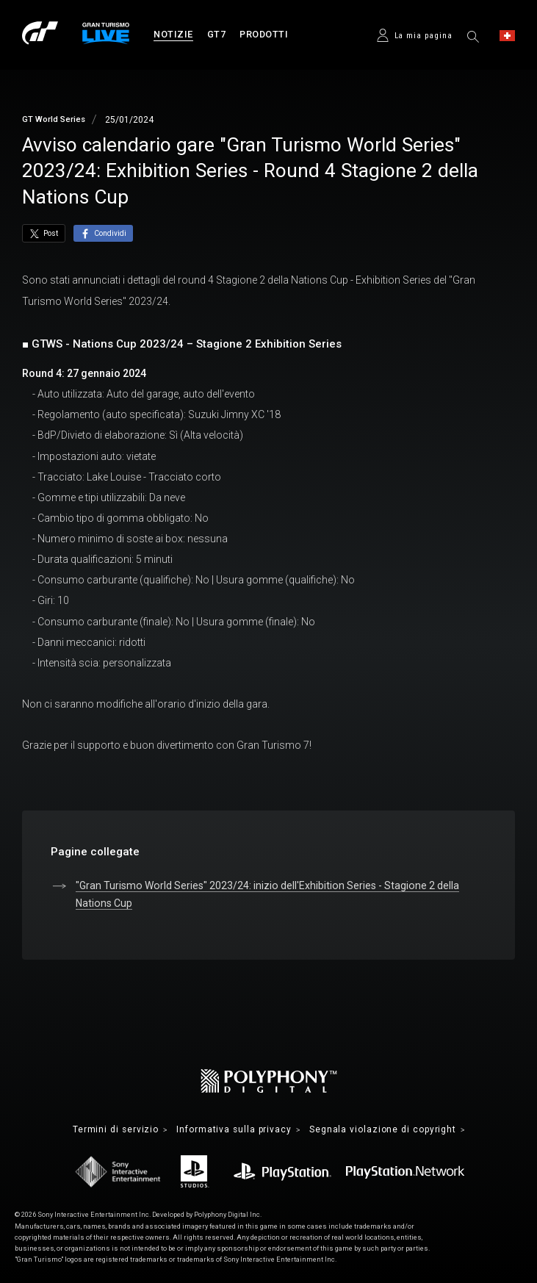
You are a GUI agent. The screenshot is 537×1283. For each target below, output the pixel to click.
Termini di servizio (114, 1130)
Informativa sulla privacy (234, 1130)
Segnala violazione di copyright (384, 1130)
